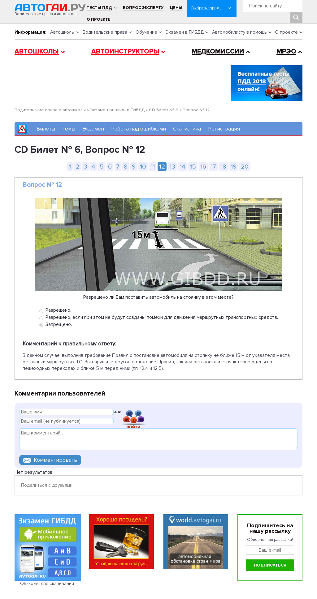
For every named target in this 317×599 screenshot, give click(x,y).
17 (213, 166)
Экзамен (93, 129)
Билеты (46, 129)
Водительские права (105, 32)
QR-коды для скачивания (47, 583)
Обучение (146, 32)
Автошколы (62, 32)
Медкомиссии (218, 51)
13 (172, 166)
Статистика (187, 129)
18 (223, 166)
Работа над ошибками (138, 129)
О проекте (99, 19)
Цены (176, 7)
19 (234, 166)
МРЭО (286, 51)
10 (143, 166)
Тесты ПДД (99, 7)
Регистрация (224, 129)
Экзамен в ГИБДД (184, 32)
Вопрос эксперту (143, 7)
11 (152, 166)
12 (162, 166)
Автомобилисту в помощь (239, 32)
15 (193, 166)
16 (203, 166)
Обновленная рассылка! (270, 539)
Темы (68, 129)
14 (182, 166)
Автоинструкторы (125, 51)
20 (245, 166)
